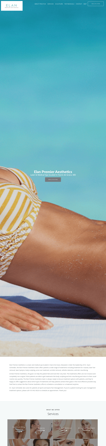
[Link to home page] (11, 6)
